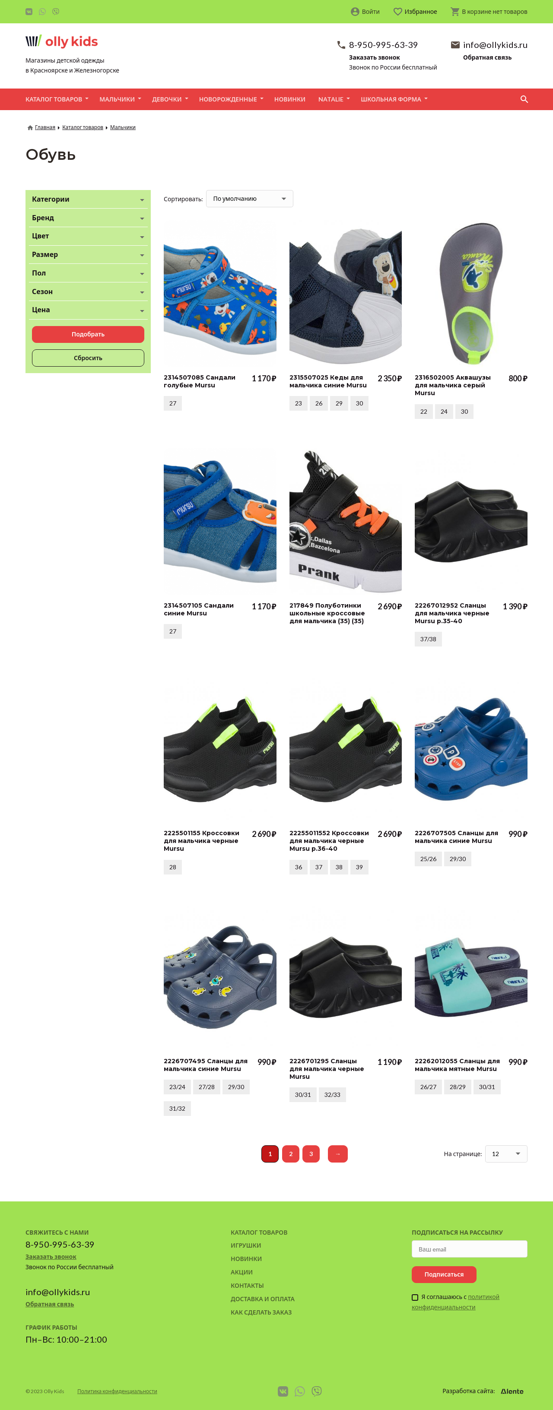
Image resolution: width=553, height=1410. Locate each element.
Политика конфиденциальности (117, 1391)
